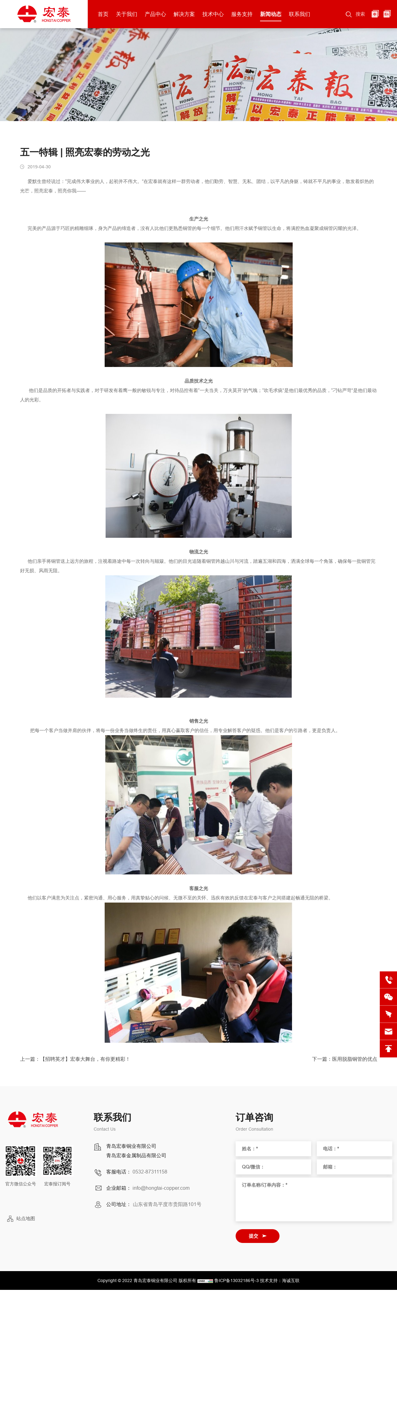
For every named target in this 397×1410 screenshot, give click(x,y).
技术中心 (213, 14)
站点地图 (25, 1218)
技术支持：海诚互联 (280, 1280)
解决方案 (184, 14)
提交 (253, 1236)
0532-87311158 (150, 1171)
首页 (103, 14)
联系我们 (299, 14)
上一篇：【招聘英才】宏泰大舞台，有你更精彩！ (75, 1062)
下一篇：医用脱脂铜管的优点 (344, 1062)
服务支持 (242, 14)
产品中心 (155, 14)
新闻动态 (270, 14)
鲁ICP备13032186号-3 (236, 1280)
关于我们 (126, 14)
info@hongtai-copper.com (161, 1187)
